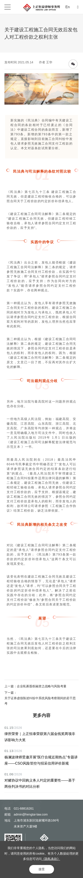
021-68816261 (24, 808)
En (67, 7)
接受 (42, 869)
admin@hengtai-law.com (31, 814)
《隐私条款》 (51, 859)
